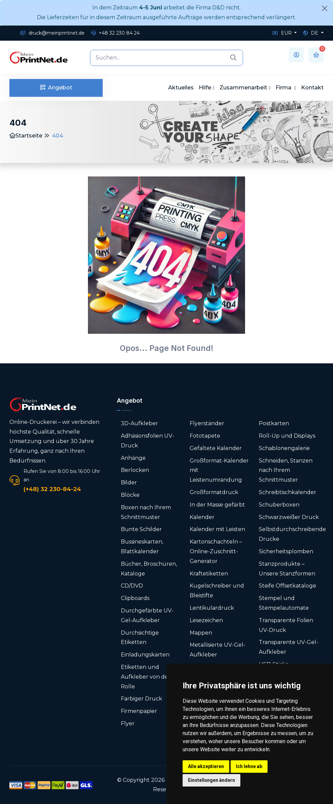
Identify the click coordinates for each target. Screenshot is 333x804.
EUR (283, 33)
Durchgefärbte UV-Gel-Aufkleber (147, 615)
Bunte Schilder (141, 529)
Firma (284, 87)
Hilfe (205, 87)
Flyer (128, 723)
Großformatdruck (214, 492)
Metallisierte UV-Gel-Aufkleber (217, 650)
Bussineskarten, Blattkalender (142, 546)
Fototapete (205, 436)
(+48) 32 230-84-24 (52, 489)
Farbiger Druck (141, 698)
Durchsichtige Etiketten (140, 638)
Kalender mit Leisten (217, 529)
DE (311, 33)
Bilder (129, 482)
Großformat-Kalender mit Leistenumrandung (219, 470)
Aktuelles (181, 87)
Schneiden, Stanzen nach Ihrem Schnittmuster (286, 470)
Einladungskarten (145, 654)
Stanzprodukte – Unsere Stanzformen (287, 569)
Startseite (25, 135)
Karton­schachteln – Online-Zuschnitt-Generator (216, 551)
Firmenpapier (139, 711)
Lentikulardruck (212, 608)
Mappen (201, 633)
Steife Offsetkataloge (287, 585)
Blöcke (130, 495)
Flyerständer (207, 423)
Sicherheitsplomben (286, 551)
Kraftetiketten (209, 573)
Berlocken (135, 470)
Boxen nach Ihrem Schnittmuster (146, 512)
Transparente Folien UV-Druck (286, 625)
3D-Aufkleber (139, 423)
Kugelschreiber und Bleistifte (217, 590)
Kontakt (312, 87)
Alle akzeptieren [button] (206, 766)
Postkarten (274, 423)
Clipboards (135, 598)
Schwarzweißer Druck (289, 517)
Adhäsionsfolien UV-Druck (147, 441)
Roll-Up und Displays (287, 436)
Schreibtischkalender (287, 492)
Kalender (202, 517)
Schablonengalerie (284, 448)
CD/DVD (132, 585)
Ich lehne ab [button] (249, 766)
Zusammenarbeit (243, 87)
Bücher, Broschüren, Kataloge (149, 569)
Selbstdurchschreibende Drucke (292, 534)
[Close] (325, 8)
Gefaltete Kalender (216, 448)
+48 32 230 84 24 (115, 33)
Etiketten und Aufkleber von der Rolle (146, 677)
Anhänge (133, 458)
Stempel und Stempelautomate (284, 603)
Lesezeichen (206, 620)
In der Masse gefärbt (217, 504)
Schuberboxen (279, 504)
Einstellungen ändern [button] (211, 780)
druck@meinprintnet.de (52, 33)
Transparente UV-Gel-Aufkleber (288, 647)
